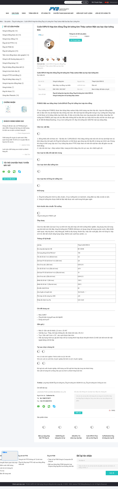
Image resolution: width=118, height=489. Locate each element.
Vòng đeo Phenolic (9, 95)
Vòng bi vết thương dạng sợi (12, 59)
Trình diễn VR (33, 13)
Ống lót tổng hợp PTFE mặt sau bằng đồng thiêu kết (32, 463)
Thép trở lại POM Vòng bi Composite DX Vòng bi (60, 460)
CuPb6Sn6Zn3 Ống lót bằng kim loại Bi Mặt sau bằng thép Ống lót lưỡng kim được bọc (108, 437)
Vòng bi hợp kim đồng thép (11, 83)
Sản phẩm (15, 13)
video (24, 13)
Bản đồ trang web (5, 473)
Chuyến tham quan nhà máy (63, 13)
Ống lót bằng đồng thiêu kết (12, 67)
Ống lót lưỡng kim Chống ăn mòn (96, 383)
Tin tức (2, 471)
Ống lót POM (6, 47)
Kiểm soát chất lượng (84, 13)
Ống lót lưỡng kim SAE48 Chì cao (75, 383)
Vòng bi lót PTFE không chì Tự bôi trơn (30, 459)
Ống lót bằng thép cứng (10, 79)
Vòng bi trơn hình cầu (9, 71)
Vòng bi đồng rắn (8, 31)
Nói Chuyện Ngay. (97, 2)
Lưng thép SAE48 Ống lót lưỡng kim (54, 383)
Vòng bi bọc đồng (8, 39)
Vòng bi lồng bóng (8, 63)
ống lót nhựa (6, 91)
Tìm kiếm (84, 2)
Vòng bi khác (7, 87)
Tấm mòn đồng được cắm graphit (14, 55)
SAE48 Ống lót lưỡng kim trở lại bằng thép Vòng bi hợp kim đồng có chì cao (60, 437)
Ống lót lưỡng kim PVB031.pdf (46, 216)
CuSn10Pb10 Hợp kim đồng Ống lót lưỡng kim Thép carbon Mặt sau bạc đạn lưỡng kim (51, 66)
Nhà (7, 13)
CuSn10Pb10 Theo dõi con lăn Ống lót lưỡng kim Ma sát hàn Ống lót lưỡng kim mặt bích (92, 437)
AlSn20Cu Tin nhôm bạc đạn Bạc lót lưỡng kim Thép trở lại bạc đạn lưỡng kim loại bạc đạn (76, 437)
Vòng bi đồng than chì (10, 35)
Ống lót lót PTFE (8, 43)
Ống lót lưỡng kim (17, 21)
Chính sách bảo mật (18, 484)
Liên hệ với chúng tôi (102, 13)
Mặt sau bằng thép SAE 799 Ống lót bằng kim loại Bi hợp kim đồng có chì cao (44, 437)
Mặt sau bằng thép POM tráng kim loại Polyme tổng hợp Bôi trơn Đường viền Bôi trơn (61, 466)
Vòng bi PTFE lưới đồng (10, 75)
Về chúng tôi (45, 13)
